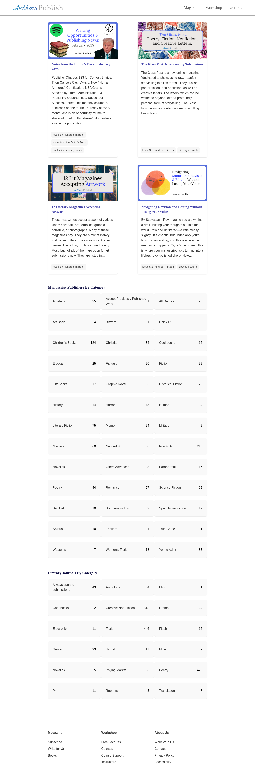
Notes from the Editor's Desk (69, 142)
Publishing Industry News (67, 150)
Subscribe (55, 742)
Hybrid (110, 649)
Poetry (57, 487)
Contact (160, 748)
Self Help (59, 508)
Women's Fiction (117, 549)
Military (164, 425)
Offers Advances (117, 467)
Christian (112, 342)
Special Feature (188, 266)
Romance (112, 487)
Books (52, 755)
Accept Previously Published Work (126, 301)
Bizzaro (111, 322)
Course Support (112, 755)
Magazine (191, 7)
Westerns (59, 549)
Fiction (164, 363)
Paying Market (116, 670)
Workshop (214, 7)
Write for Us (56, 748)
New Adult (113, 446)
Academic (60, 301)
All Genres (166, 301)
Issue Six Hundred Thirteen (68, 134)
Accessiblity (163, 762)
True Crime (167, 529)
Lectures (235, 7)
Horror (110, 405)
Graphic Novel (116, 384)
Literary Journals (188, 150)
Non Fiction (167, 446)
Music (163, 649)
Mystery (58, 446)
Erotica (58, 363)
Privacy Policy (165, 755)
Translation (167, 690)
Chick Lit (165, 322)
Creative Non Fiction (120, 608)
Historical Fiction (171, 384)
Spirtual (58, 529)
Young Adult (167, 549)
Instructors (108, 762)
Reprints (112, 690)
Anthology (113, 587)
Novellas (59, 467)
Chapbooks (61, 608)
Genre (57, 649)
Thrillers (111, 529)
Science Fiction (170, 487)
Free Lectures (111, 742)
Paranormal (167, 467)
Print (56, 690)
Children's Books (65, 342)
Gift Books (60, 384)
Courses (107, 748)
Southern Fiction (117, 508)
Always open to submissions (63, 587)
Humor (164, 405)
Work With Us (164, 742)
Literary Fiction (63, 425)
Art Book (59, 322)
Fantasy (111, 363)
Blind (162, 587)
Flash (163, 628)
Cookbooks (167, 342)
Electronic (60, 628)
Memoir (111, 425)
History (58, 405)
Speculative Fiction (172, 508)
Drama (164, 608)
